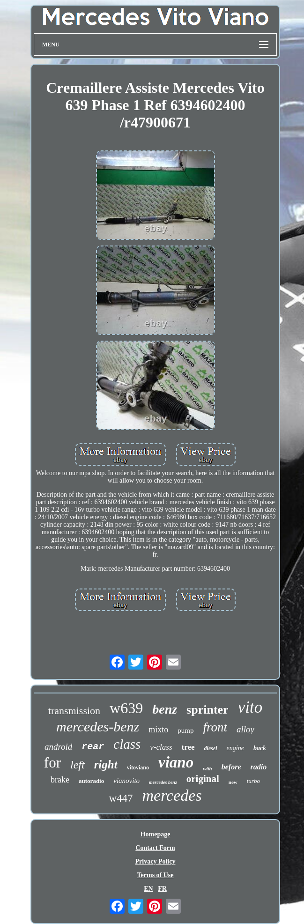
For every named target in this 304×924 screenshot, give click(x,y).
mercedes (172, 795)
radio (259, 767)
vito (250, 707)
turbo (253, 780)
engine (235, 748)
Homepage (156, 834)
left (77, 765)
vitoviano (138, 767)
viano (175, 762)
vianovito (126, 780)
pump (185, 730)
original (202, 778)
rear (93, 746)
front (215, 727)
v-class (161, 747)
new (233, 782)
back (259, 748)
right (106, 764)
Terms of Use (155, 875)
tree (188, 747)
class (127, 744)
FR (162, 888)
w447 (121, 798)
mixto (158, 729)
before (231, 767)
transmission (74, 710)
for (52, 762)
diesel (210, 748)
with (207, 768)
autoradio (91, 780)
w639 (126, 708)
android (58, 747)
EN (148, 888)
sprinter (207, 709)
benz (164, 709)
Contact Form (155, 847)
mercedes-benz (97, 726)
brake (60, 779)
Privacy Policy (155, 861)
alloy (245, 729)
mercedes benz (163, 782)
